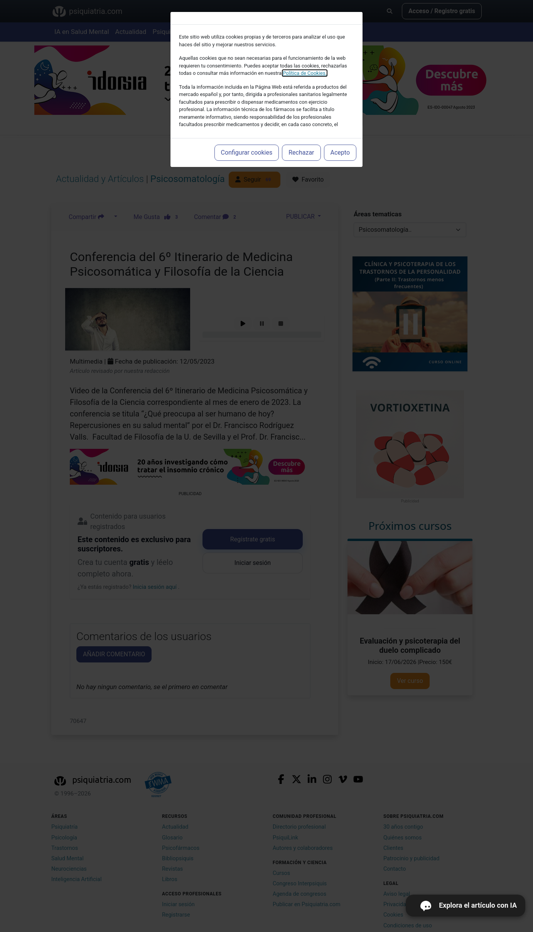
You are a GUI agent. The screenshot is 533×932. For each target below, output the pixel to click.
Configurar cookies (247, 152)
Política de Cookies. (305, 73)
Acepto (340, 152)
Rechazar (301, 152)
